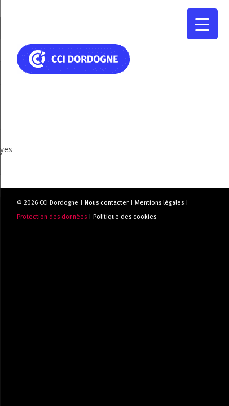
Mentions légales (159, 202)
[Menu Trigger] (202, 23)
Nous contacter (107, 202)
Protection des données (52, 216)
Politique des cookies (124, 216)
